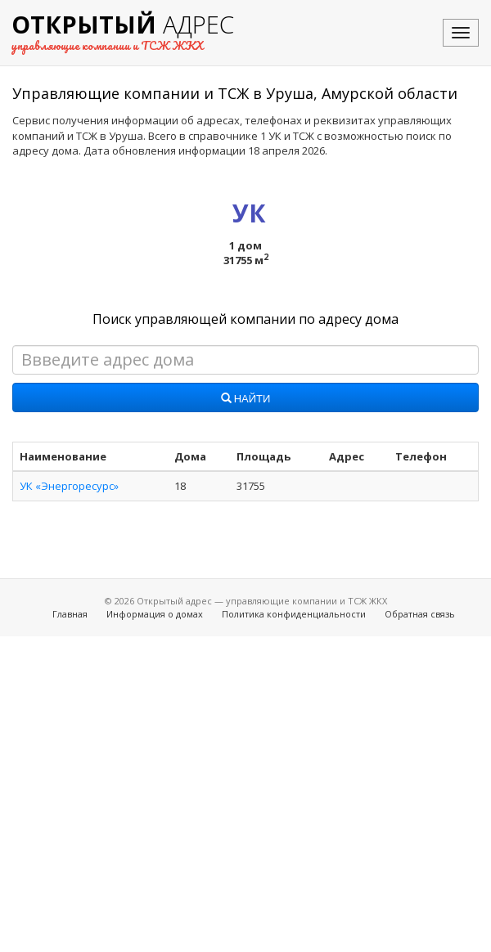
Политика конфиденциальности (294, 614)
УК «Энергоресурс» (69, 485)
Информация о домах (154, 614)
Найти (246, 399)
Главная (70, 614)
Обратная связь (420, 614)
